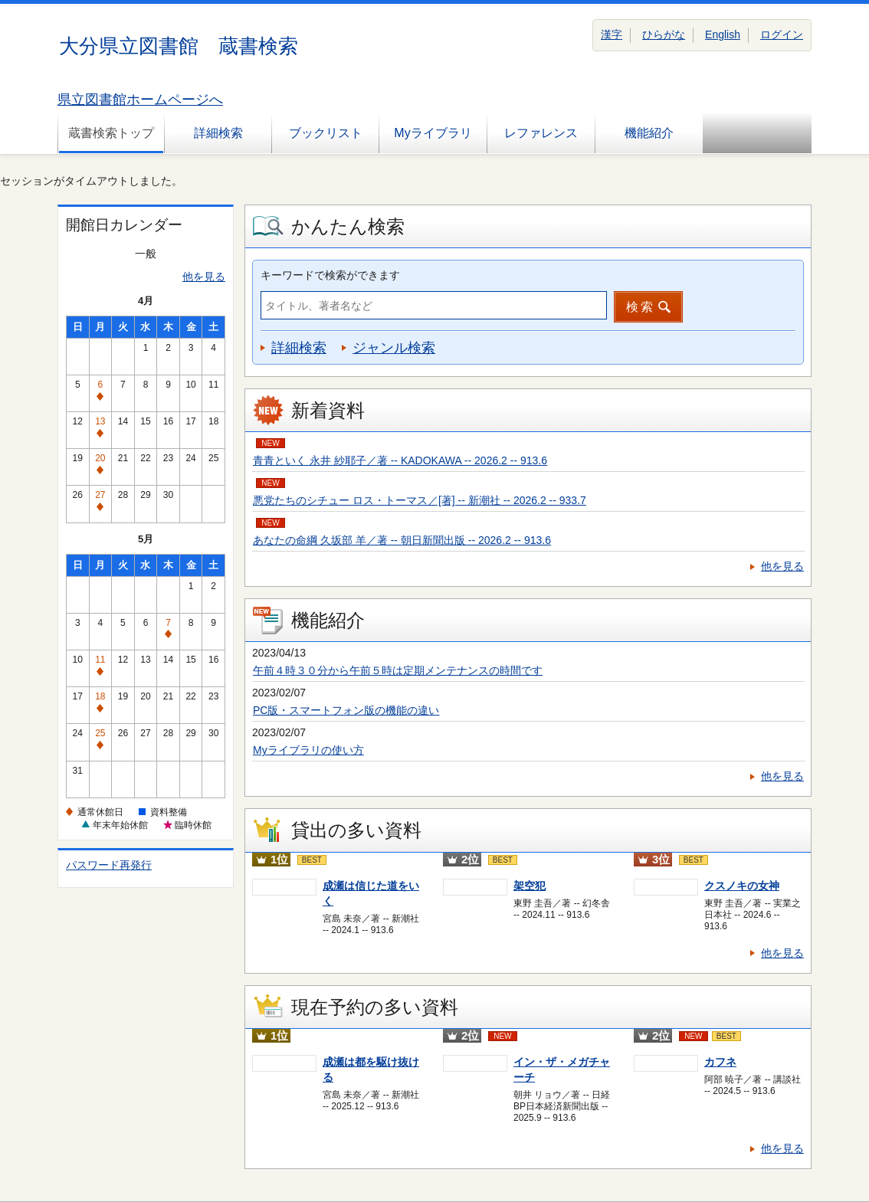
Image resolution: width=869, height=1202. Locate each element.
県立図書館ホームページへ (140, 99)
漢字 (611, 34)
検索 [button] (640, 306)
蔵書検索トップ (111, 132)
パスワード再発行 (109, 865)
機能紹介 (649, 132)
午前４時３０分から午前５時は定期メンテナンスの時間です (398, 670)
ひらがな (663, 34)
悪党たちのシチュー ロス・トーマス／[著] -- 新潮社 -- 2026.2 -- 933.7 (419, 500)
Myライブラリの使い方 (308, 750)
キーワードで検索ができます (330, 275)
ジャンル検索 (394, 347)
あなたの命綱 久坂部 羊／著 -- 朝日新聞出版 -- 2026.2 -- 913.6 (402, 540)
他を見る (203, 276)
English (722, 34)
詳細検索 (218, 132)
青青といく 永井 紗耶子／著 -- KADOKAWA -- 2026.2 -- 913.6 (400, 460)
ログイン (781, 34)
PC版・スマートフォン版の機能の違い (346, 710)
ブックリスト (325, 132)
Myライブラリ (432, 132)
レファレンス (541, 132)
